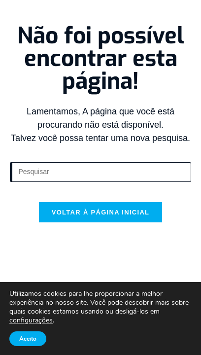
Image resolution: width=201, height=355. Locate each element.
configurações (31, 320)
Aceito (27, 339)
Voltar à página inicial (101, 212)
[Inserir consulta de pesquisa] (100, 172)
